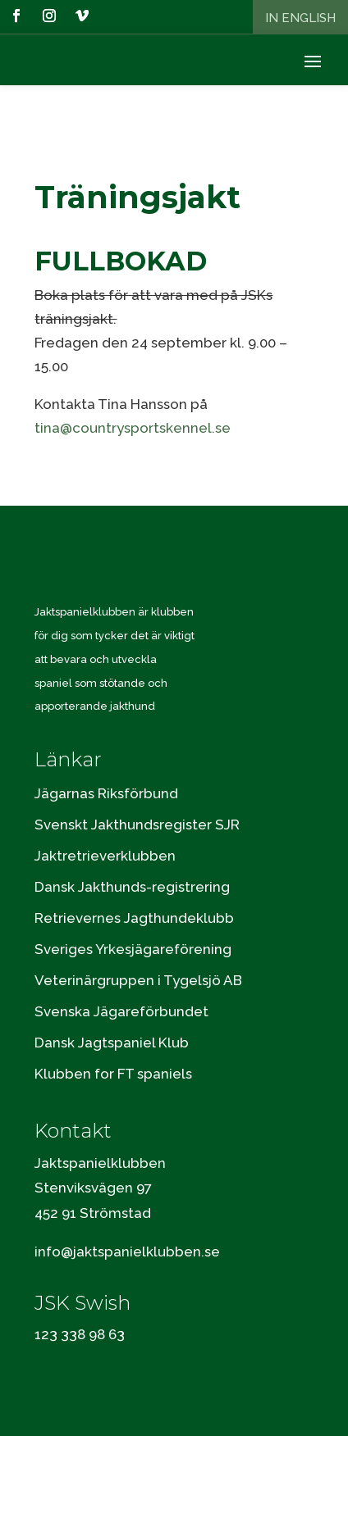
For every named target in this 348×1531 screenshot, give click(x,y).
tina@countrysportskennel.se (132, 428)
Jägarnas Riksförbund (106, 793)
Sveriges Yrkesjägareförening (132, 949)
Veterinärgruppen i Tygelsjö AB (138, 980)
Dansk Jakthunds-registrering (132, 887)
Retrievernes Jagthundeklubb (134, 918)
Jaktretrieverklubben (105, 855)
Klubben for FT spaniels (113, 1073)
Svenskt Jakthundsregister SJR (137, 824)
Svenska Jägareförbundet (121, 1011)
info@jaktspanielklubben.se (127, 1251)
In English (300, 18)
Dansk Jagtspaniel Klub (111, 1042)
